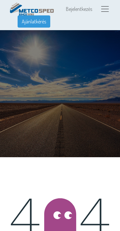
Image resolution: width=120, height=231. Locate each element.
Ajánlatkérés (34, 21)
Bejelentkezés (79, 9)
